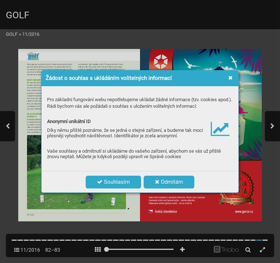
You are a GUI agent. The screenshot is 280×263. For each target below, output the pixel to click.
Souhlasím (113, 182)
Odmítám (169, 182)
